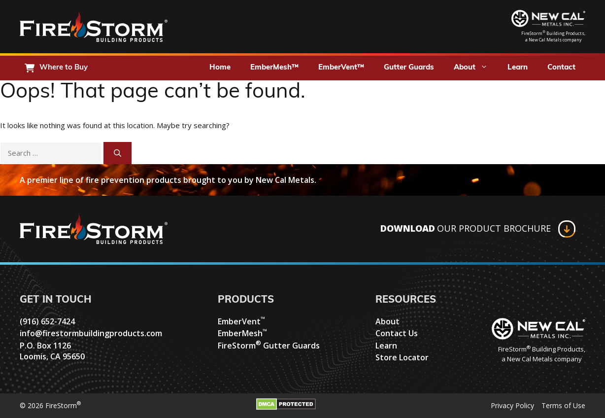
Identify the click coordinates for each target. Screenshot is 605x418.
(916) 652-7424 (47, 321)
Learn (517, 67)
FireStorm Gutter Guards (269, 345)
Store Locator (402, 357)
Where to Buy (63, 67)
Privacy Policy (512, 405)
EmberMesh (242, 333)
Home (220, 67)
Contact (561, 67)
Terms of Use (563, 405)
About (476, 68)
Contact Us (396, 333)
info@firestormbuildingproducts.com (91, 333)
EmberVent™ (341, 67)
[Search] (117, 153)
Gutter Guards (409, 67)
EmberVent (241, 321)
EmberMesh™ (274, 67)
